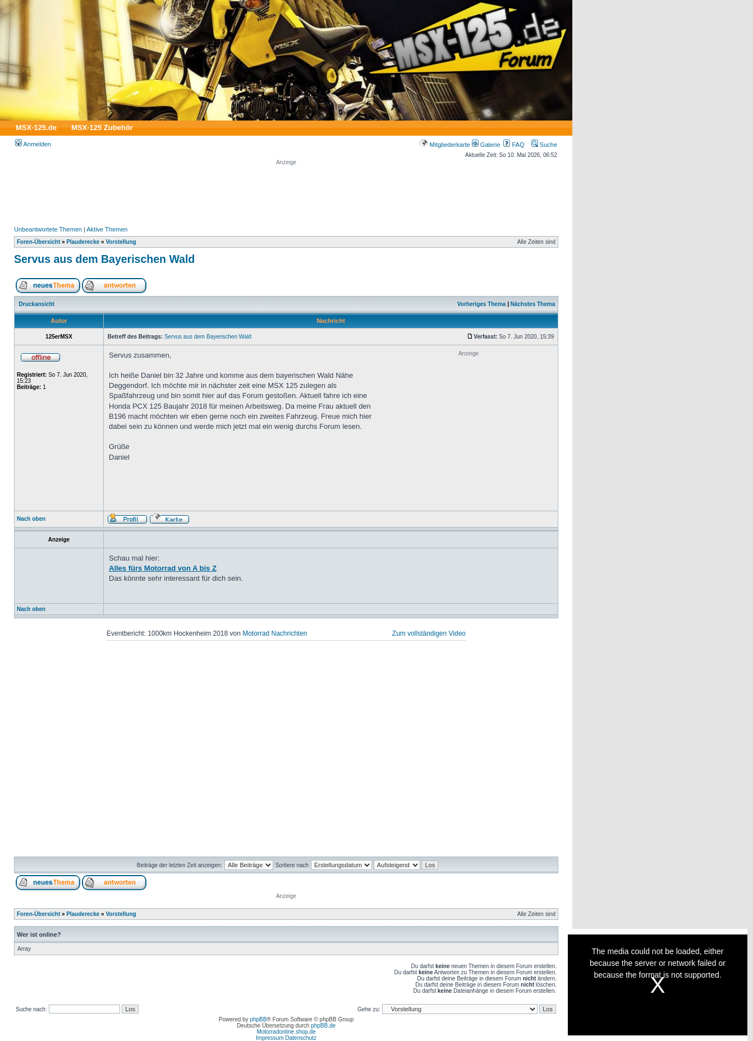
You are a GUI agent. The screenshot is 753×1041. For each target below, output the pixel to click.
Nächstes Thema (533, 304)
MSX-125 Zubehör (102, 127)
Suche (544, 144)
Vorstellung (120, 242)
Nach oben (31, 519)
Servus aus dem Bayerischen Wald (104, 259)
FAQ (513, 144)
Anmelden (33, 144)
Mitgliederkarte (444, 144)
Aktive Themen (106, 229)
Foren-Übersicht (38, 242)
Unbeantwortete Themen (48, 229)
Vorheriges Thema (481, 304)
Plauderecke (82, 242)
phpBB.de (323, 1026)
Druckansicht (36, 304)
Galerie (486, 144)
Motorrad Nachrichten (274, 633)
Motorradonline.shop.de (285, 1032)
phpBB (258, 1019)
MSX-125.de (36, 127)
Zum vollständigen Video (429, 633)
